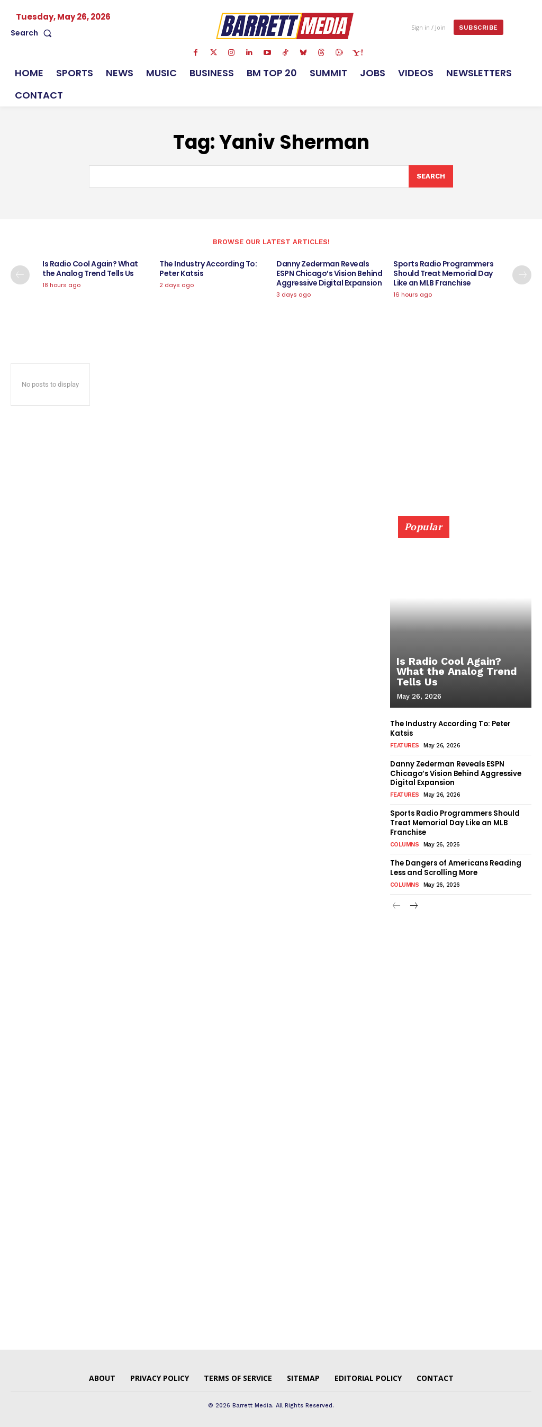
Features (404, 745)
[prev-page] (20, 274)
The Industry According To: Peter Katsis (208, 268)
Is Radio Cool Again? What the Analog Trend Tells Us (90, 268)
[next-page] (521, 274)
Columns (404, 842)
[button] (33, 33)
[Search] (431, 176)
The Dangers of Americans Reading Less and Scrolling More (455, 865)
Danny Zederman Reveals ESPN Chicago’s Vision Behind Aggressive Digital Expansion (329, 273)
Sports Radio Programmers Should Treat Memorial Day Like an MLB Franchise (443, 273)
